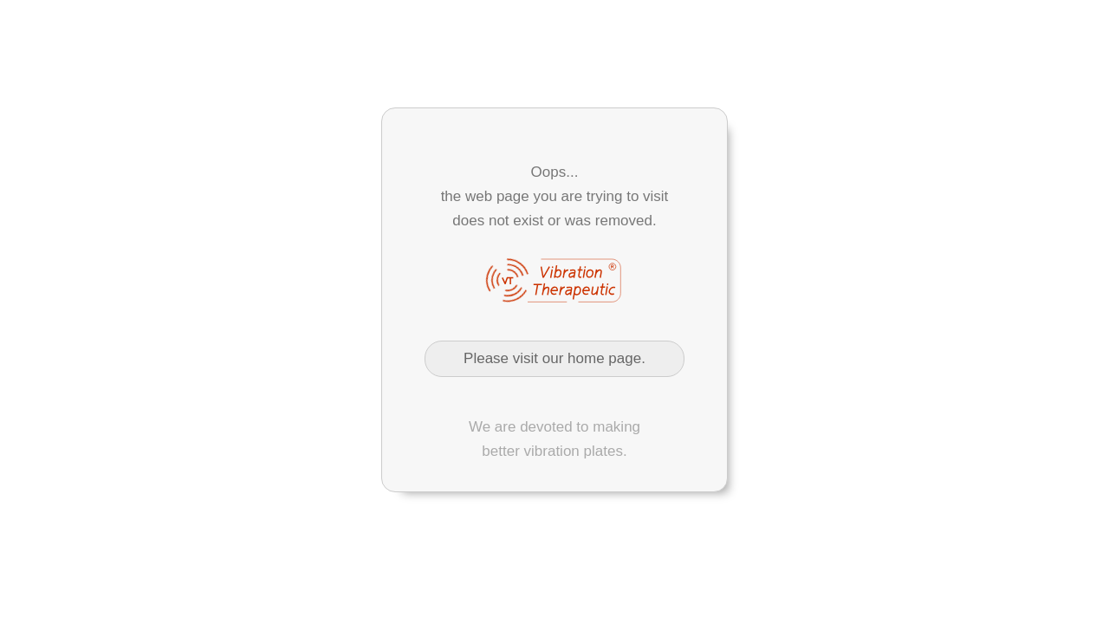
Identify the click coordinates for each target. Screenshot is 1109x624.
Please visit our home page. (554, 358)
